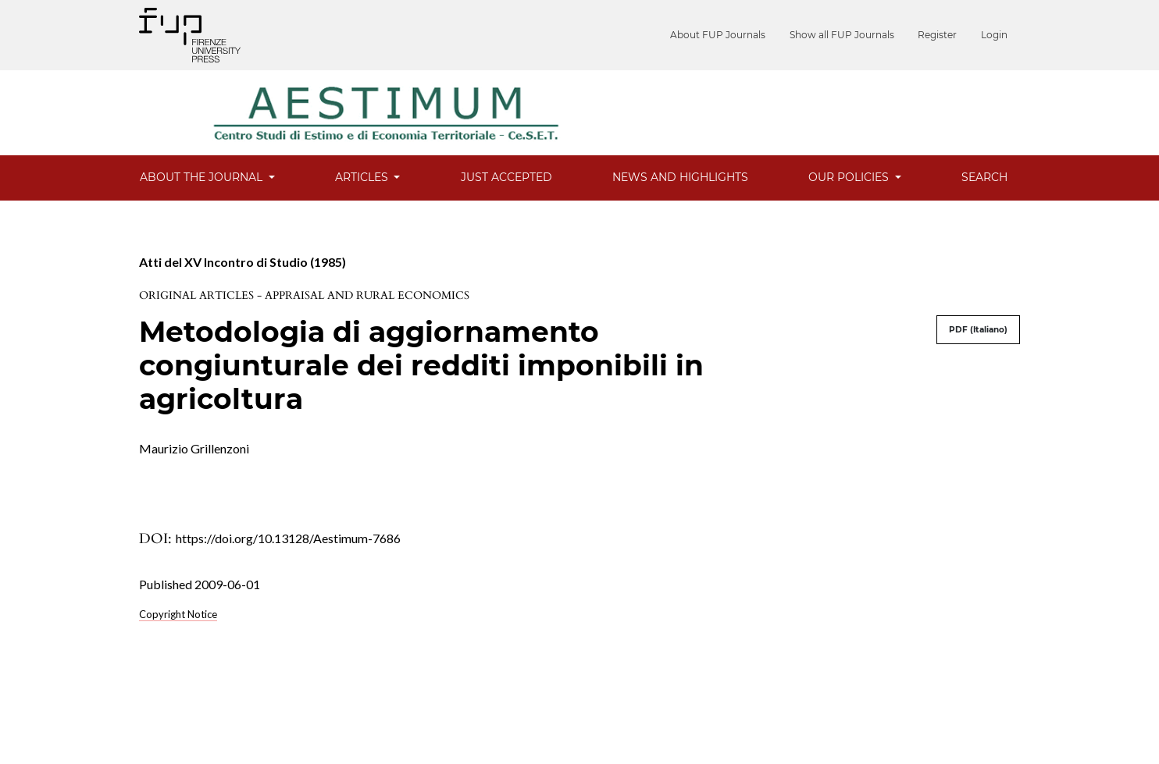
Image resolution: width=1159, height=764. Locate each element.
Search (984, 177)
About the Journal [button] (203, 177)
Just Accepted (506, 177)
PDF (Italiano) (978, 330)
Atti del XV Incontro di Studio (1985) (242, 261)
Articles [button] (363, 177)
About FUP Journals (749, 35)
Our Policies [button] (850, 177)
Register (948, 35)
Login (994, 35)
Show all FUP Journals (863, 35)
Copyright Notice (178, 614)
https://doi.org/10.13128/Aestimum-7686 (288, 538)
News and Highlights (680, 177)
